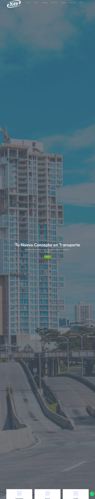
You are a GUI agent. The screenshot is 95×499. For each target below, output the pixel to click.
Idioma (81, 2)
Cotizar (47, 257)
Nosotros (45, 2)
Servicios (54, 2)
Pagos (36, 2)
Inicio (28, 2)
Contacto (73, 2)
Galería (63, 2)
